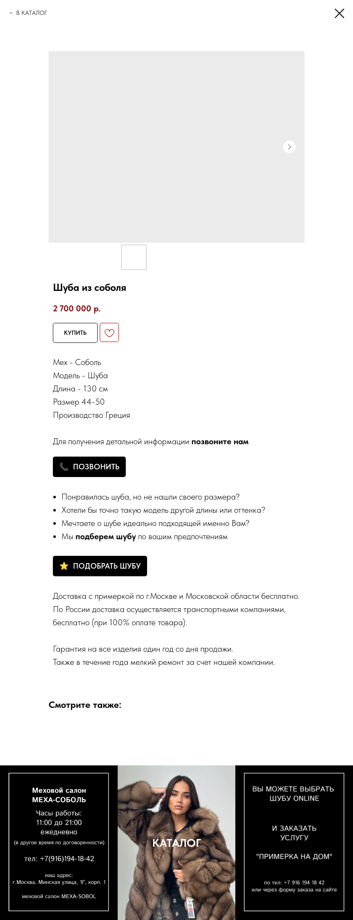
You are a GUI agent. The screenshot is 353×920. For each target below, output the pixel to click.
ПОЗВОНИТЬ (96, 466)
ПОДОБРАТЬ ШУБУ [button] (107, 565)
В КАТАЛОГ (31, 12)
